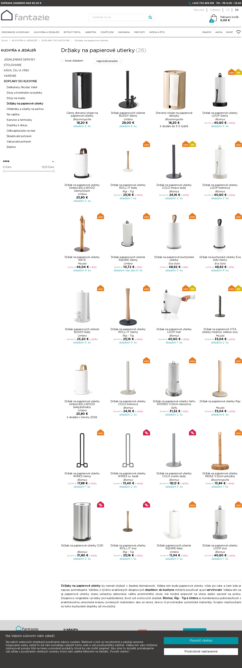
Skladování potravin (19, 136)
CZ (228, 10)
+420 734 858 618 (203, 3)
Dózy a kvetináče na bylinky (24, 93)
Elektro (11, 147)
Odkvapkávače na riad (21, 131)
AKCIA (218, 32)
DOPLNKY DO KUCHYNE (55, 40)
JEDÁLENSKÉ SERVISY (19, 59)
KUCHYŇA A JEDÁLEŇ (46, 32)
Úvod (4, 40)
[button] (28, 163)
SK (237, 10)
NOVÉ (229, 32)
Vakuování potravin (19, 141)
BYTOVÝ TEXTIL (72, 32)
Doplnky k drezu (17, 125)
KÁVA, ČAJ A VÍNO (16, 70)
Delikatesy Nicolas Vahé (22, 87)
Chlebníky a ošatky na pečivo (25, 109)
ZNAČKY (207, 32)
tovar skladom (72, 61)
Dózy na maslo (16, 98)
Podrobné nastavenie (201, 651)
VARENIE (10, 76)
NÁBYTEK (90, 32)
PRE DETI (139, 32)
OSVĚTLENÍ (107, 32)
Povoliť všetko (201, 640)
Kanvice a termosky (19, 120)
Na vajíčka (13, 114)
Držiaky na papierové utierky (25, 103)
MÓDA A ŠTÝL (157, 32)
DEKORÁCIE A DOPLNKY (15, 32)
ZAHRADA (124, 32)
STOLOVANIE (13, 65)
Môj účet (198, 10)
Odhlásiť (215, 10)
